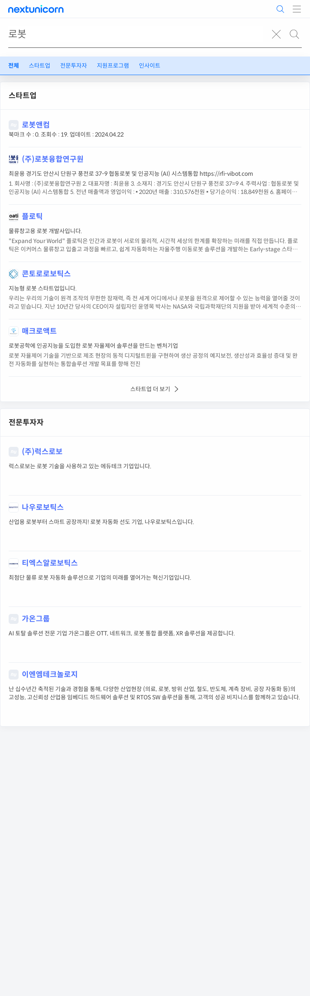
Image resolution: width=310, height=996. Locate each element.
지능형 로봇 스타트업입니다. (43, 288)
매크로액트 (39, 331)
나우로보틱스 (43, 507)
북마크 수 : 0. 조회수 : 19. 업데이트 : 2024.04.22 (66, 134)
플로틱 (32, 216)
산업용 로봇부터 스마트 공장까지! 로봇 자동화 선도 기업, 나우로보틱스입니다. (101, 522)
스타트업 (39, 65)
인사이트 (149, 65)
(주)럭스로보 (42, 451)
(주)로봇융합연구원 (53, 159)
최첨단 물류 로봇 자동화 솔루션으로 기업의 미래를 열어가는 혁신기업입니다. (100, 577)
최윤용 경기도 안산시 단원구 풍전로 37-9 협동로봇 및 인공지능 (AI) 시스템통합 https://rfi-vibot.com (131, 173)
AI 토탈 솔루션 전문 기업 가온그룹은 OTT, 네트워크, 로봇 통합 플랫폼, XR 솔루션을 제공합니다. (122, 633)
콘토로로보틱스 (46, 274)
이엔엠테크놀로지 (50, 674)
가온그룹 (36, 618)
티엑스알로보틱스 (50, 563)
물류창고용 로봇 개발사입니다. (45, 231)
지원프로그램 (113, 65)
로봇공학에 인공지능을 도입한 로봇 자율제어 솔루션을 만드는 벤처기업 (93, 345)
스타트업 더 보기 (155, 389)
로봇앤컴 (36, 125)
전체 (13, 65)
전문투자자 (73, 65)
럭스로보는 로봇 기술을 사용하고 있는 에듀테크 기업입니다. (80, 466)
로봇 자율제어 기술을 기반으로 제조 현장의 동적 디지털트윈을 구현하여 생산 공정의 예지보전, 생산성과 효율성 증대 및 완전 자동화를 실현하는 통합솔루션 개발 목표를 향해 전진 (153, 360)
